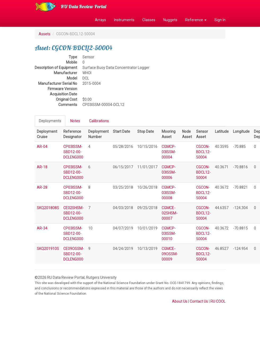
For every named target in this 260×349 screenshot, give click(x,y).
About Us (179, 301)
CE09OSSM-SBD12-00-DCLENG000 (73, 253)
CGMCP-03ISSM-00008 (169, 192)
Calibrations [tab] (99, 121)
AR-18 (42, 167)
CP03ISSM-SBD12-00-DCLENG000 (73, 151)
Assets (44, 34)
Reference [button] (195, 20)
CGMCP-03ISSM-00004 (169, 151)
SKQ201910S (48, 248)
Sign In (220, 20)
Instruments (124, 20)
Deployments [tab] (50, 121)
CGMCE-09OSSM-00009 (170, 253)
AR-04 (42, 146)
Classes (148, 20)
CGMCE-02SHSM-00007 (170, 213)
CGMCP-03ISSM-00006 (169, 172)
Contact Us (199, 301)
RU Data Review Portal (83, 6)
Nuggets (170, 20)
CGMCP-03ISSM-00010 (169, 233)
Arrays (100, 20)
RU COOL (218, 301)
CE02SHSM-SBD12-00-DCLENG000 (73, 213)
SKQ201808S (48, 208)
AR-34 (42, 228)
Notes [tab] (75, 121)
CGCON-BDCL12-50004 (203, 151)
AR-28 (42, 187)
